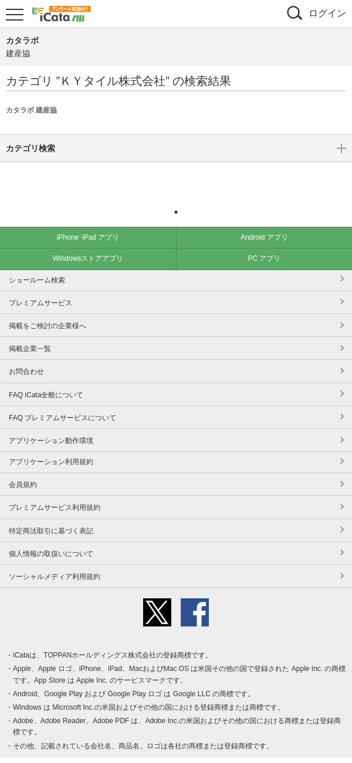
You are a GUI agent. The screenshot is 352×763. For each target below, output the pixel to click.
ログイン (327, 13)
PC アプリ (264, 241)
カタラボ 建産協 (31, 110)
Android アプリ (264, 220)
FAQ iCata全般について (46, 377)
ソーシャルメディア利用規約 (54, 559)
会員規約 (23, 467)
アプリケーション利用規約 (51, 444)
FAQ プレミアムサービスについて (62, 400)
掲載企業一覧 (30, 331)
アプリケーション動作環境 (51, 423)
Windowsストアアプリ (88, 241)
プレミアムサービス (40, 285)
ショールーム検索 (37, 262)
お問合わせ (26, 354)
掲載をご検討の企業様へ (47, 308)
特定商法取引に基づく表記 (51, 513)
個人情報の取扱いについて (51, 536)
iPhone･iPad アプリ (88, 220)
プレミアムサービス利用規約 (54, 490)
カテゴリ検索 (176, 177)
